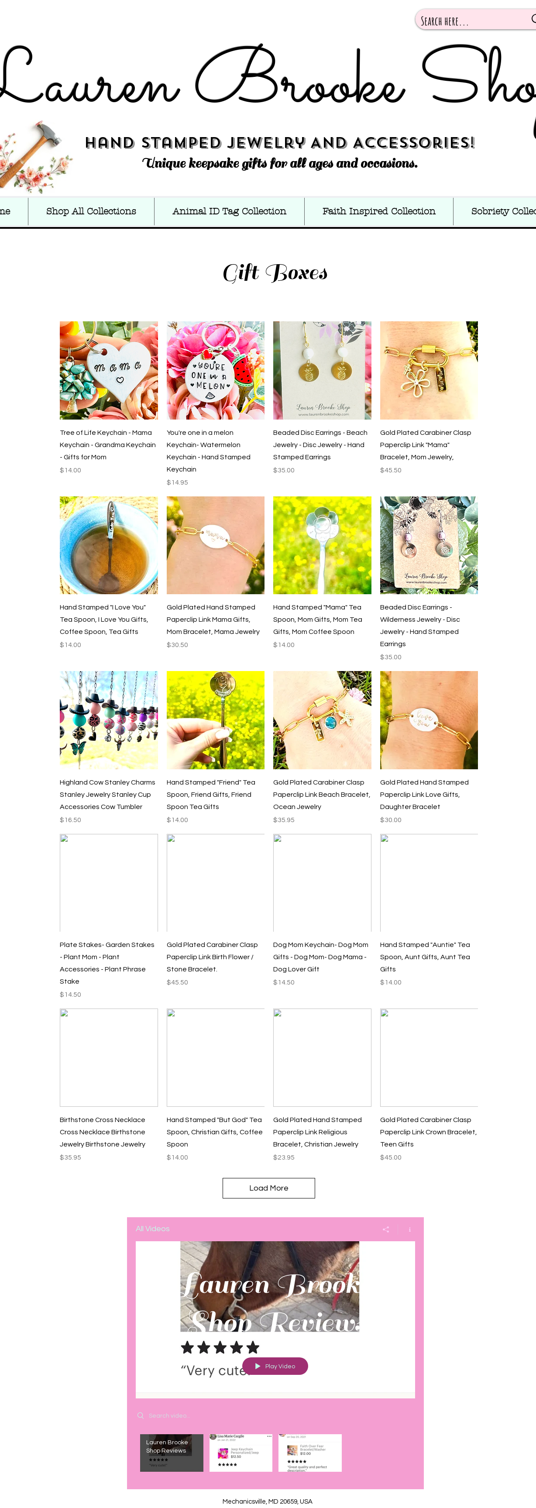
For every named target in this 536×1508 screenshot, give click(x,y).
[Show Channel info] (406, 1229)
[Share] (386, 1229)
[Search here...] (467, 21)
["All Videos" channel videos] (275, 1455)
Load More (269, 1188)
